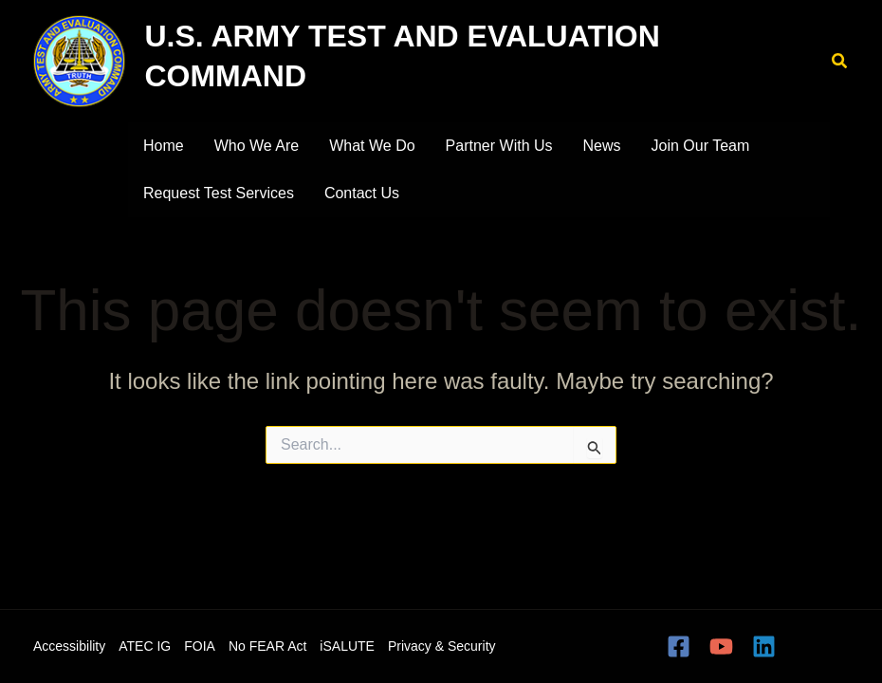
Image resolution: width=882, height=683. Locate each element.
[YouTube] (721, 646)
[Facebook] (678, 646)
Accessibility (69, 646)
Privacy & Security (442, 646)
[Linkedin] (764, 646)
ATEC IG (145, 646)
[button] (840, 61)
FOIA (199, 646)
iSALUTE (347, 646)
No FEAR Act (267, 646)
